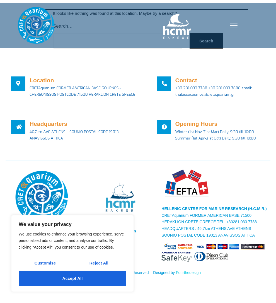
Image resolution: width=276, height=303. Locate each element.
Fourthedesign (188, 280)
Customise (45, 263)
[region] (72, 253)
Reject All (98, 263)
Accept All (72, 278)
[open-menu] (232, 25)
